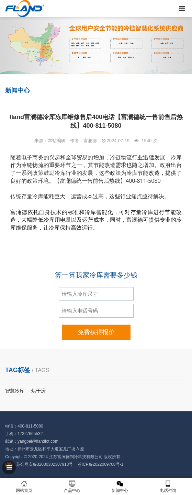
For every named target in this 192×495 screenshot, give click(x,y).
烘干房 (38, 390)
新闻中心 (120, 486)
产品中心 (72, 486)
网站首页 (24, 486)
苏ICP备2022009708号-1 (100, 464)
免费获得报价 (96, 332)
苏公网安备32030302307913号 (44, 464)
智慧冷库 (14, 390)
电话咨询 (168, 486)
